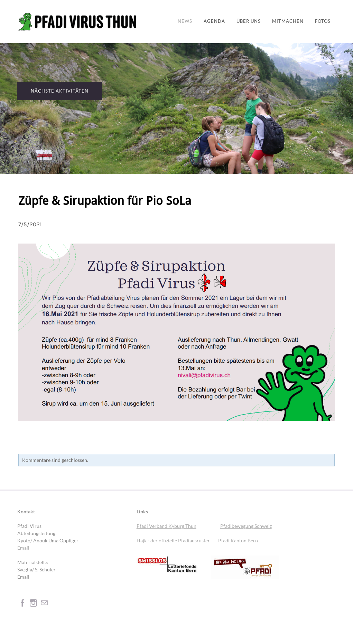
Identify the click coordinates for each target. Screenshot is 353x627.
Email (23, 548)
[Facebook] (22, 602)
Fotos (323, 21)
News (185, 21)
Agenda (214, 21)
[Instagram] (33, 602)
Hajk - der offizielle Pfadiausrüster (173, 540)
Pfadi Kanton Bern (238, 540)
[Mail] (44, 602)
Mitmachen (288, 21)
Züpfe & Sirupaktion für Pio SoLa (104, 201)
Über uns (248, 21)
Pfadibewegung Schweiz (246, 526)
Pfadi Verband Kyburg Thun (166, 526)
